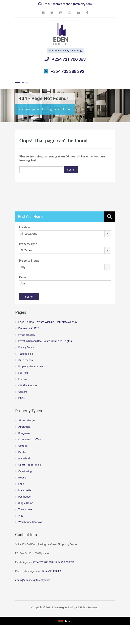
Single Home (25, 503)
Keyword (24, 277)
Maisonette (24, 490)
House (22, 477)
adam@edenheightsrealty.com (72, 4)
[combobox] (65, 233)
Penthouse (24, 496)
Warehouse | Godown (30, 522)
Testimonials (25, 353)
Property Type (28, 244)
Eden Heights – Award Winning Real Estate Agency (47, 321)
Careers (22, 391)
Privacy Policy (26, 347)
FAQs (21, 398)
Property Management (31, 366)
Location (24, 227)
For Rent (23, 372)
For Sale (23, 379)
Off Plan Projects (27, 385)
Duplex (22, 452)
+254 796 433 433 (52, 571)
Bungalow (24, 433)
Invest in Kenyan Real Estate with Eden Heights (45, 341)
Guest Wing (25, 471)
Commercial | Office (29, 439)
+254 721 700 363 (69, 59)
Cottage (23, 445)
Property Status (29, 260)
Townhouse (25, 509)
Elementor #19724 (28, 328)
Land (21, 483)
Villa (20, 515)
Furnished (24, 458)
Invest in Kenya (26, 334)
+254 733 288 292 (67, 71)
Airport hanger (26, 420)
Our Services (25, 360)
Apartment (24, 426)
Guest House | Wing (29, 464)
